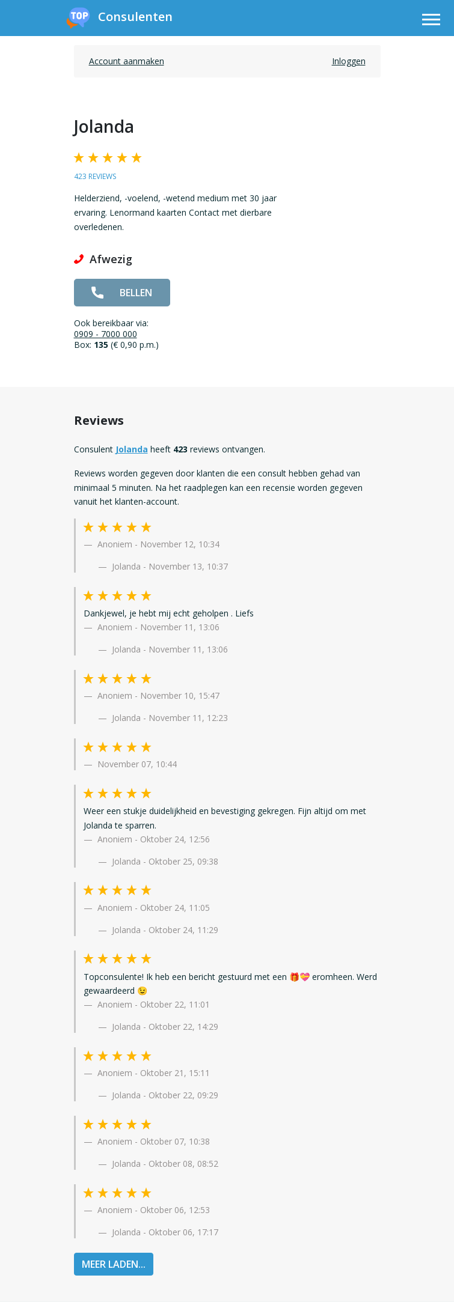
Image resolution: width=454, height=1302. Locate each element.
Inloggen (349, 61)
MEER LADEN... (114, 1264)
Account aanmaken (126, 61)
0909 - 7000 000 (105, 333)
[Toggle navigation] (431, 21)
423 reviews (95, 176)
